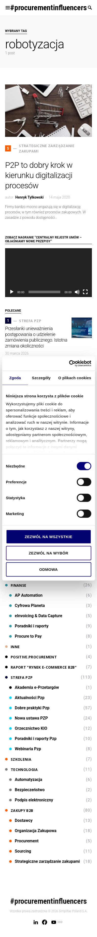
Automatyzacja (25, 779)
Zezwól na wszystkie (48, 536)
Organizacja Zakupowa (33, 830)
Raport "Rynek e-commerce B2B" (41, 667)
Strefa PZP (19, 677)
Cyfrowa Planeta (27, 605)
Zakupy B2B (19, 810)
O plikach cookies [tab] (74, 377)
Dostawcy (21, 820)
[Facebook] (44, 922)
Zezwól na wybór (48, 553)
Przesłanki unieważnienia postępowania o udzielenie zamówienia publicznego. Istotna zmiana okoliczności (36, 337)
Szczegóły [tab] (41, 377)
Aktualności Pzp (27, 697)
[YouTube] (56, 922)
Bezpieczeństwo (27, 789)
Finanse (15, 585)
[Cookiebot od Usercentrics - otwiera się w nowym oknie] (69, 363)
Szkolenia (18, 759)
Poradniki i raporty (29, 626)
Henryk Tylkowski (29, 197)
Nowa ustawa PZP (28, 718)
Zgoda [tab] (15, 377)
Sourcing (20, 851)
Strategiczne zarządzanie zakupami (44, 861)
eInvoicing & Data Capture (35, 615)
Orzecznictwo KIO (28, 728)
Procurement (24, 840)
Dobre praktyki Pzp (29, 707)
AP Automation (26, 595)
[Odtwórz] (11, 292)
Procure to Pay (25, 636)
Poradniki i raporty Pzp (33, 738)
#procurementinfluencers (48, 7)
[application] (48, 272)
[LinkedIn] (36, 922)
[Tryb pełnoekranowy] (85, 292)
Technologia (21, 769)
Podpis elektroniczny (31, 800)
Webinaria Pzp (25, 748)
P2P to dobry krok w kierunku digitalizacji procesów (39, 175)
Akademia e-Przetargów (34, 687)
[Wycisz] (77, 292)
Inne (12, 646)
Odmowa (48, 569)
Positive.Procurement (31, 657)
